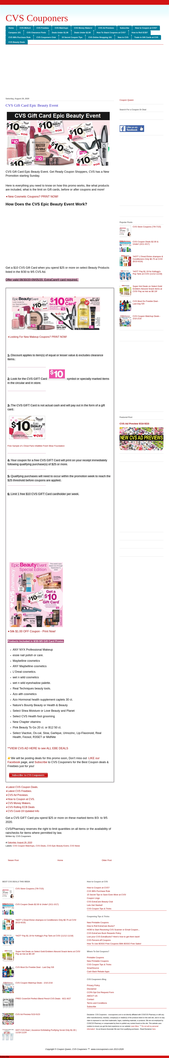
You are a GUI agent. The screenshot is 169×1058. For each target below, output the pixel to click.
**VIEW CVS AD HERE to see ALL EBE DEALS (37, 748)
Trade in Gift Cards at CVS (146, 37)
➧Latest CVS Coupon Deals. (22, 787)
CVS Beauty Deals (16, 42)
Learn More (135, 1026)
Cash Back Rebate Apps (98, 971)
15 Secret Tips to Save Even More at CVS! (106, 894)
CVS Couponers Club (46, 37)
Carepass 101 (14, 33)
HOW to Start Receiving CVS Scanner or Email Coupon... (113, 929)
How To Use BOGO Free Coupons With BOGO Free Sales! (114, 943)
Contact (90, 999)
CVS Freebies (43, 28)
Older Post (107, 860)
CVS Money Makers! (83, 28)
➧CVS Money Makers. (18, 803)
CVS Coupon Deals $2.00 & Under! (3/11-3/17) (145, 242)
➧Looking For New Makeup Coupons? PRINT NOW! (37, 336)
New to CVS (123, 37)
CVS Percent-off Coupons (99, 940)
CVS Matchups (61, 28)
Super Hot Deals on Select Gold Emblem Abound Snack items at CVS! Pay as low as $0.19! (147, 288)
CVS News (75, 846)
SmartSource (93, 968)
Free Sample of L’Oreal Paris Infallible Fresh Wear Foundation (36, 446)
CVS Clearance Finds (36, 33)
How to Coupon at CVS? (146, 28)
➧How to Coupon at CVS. (20, 799)
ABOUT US (92, 996)
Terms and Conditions (97, 1003)
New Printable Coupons (98, 922)
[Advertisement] (84, 71)
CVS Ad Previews (106, 28)
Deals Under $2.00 (82, 33)
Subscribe (124, 28)
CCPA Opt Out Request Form (100, 992)
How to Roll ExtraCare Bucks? (101, 926)
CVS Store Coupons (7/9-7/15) (147, 227)
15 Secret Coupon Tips (72, 37)
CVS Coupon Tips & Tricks (99, 908)
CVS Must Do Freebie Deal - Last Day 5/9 (34, 967)
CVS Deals (41, 846)
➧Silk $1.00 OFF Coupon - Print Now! (31, 631)
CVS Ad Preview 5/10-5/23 (134, 423)
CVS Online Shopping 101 (100, 37)
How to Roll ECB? (140, 33)
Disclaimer (92, 989)
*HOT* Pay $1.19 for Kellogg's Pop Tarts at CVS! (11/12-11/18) (147, 272)
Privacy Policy (93, 985)
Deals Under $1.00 (60, 33)
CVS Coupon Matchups (24, 846)
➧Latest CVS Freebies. (19, 791)
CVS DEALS (25, 28)
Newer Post (13, 860)
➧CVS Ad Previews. (17, 795)
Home (11, 28)
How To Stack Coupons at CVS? (111, 33)
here (153, 1029)
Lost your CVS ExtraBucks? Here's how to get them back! (113, 936)
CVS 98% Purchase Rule (19, 37)
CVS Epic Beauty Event (58, 846)
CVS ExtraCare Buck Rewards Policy (104, 933)
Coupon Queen (127, 100)
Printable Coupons (95, 957)
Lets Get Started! (95, 905)
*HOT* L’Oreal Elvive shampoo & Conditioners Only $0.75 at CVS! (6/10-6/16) (148, 259)
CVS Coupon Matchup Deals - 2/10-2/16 (34, 983)
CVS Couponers (37, 18)
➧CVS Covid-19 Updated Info (22, 811)
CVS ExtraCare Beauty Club (100, 901)
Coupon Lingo (93, 898)
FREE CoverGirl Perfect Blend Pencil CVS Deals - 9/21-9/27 (43, 998)
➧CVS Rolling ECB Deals (20, 807)
